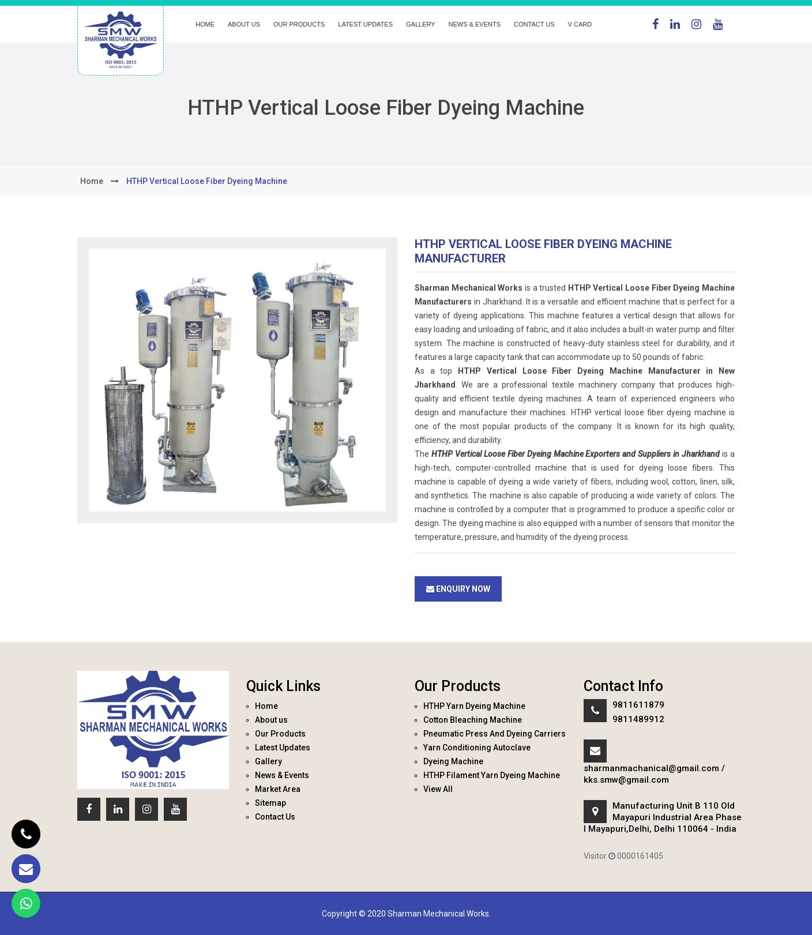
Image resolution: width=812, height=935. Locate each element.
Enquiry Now (458, 589)
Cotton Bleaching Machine (472, 719)
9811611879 (638, 705)
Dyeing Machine (453, 761)
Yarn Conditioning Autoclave (477, 747)
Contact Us (534, 24)
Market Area (277, 789)
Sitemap (270, 803)
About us (244, 24)
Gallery (420, 24)
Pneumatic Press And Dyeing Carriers (494, 733)
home (91, 181)
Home (205, 24)
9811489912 (638, 719)
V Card (580, 24)
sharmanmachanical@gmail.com (651, 768)
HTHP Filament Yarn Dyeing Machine (491, 775)
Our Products (299, 24)
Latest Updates (365, 24)
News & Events (475, 24)
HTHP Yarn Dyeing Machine (474, 706)
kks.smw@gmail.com (626, 780)
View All (438, 789)
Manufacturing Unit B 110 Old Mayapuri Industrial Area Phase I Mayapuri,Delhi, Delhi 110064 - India (663, 817)
